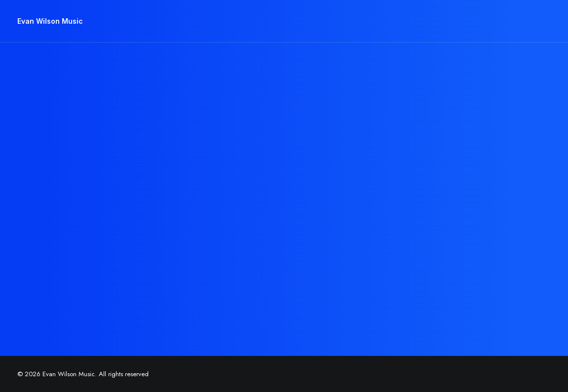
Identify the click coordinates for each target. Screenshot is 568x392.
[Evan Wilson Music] (50, 21)
